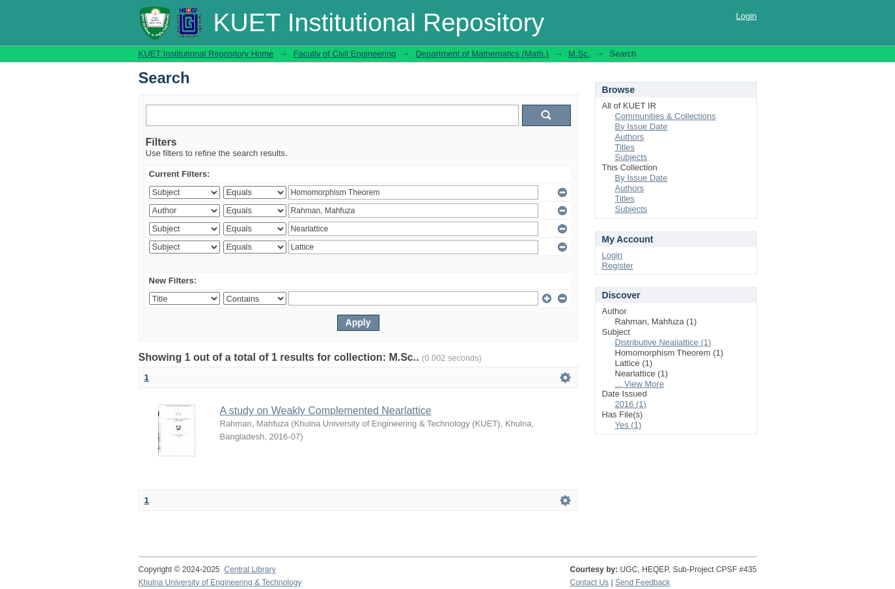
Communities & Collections (665, 116)
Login (746, 16)
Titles (625, 147)
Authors (629, 137)
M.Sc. (579, 54)
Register (617, 265)
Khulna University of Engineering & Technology (220, 582)
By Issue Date (641, 126)
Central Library (249, 569)
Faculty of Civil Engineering (345, 54)
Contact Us (589, 582)
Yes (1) (628, 425)
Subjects (631, 157)
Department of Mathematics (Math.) (481, 54)
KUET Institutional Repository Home (206, 54)
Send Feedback (642, 582)
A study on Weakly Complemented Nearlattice (326, 410)
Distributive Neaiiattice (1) (663, 342)
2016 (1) (630, 404)
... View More (640, 384)
